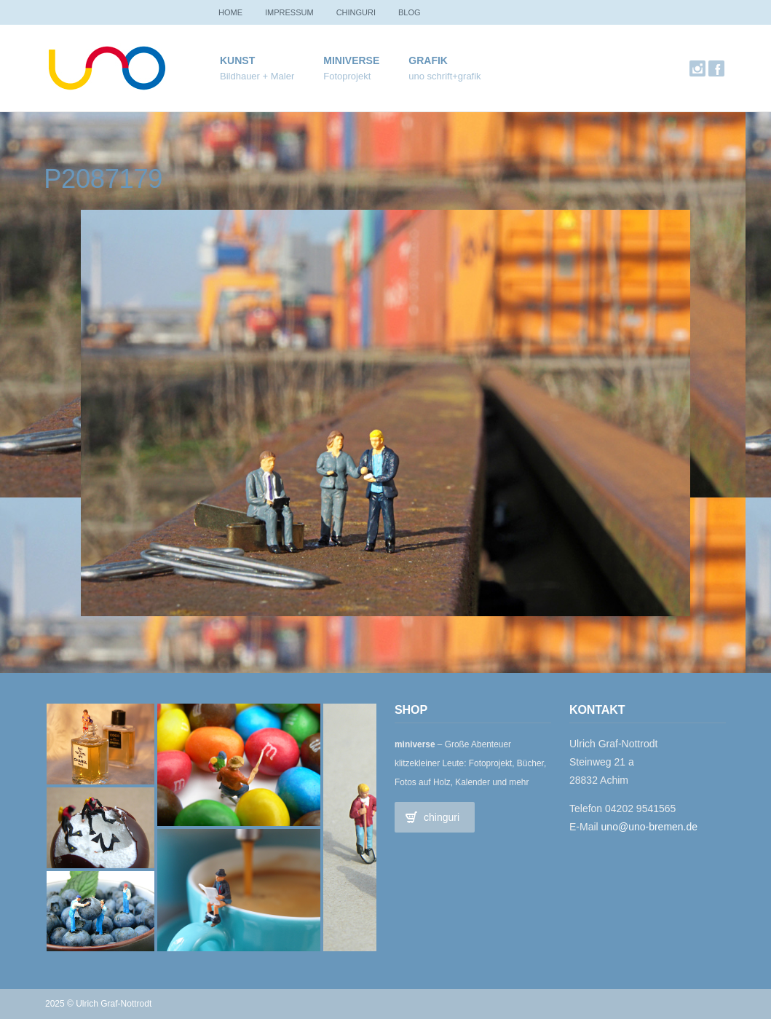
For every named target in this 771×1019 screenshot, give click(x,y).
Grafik (444, 69)
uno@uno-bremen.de (649, 827)
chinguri (363, 12)
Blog (419, 12)
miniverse (351, 69)
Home (232, 12)
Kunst (257, 69)
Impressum (293, 12)
